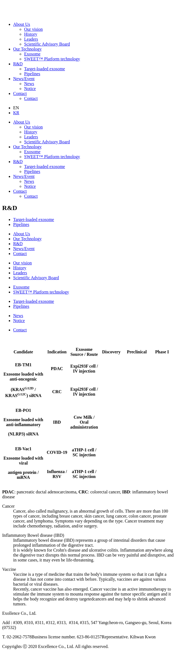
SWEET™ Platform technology (52, 59)
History (30, 34)
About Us (21, 24)
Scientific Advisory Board (47, 44)
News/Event (24, 78)
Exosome (32, 54)
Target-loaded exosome (44, 68)
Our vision (33, 29)
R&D (18, 64)
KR (16, 112)
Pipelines (32, 73)
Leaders (31, 39)
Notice (30, 88)
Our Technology (27, 49)
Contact (20, 93)
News (29, 83)
